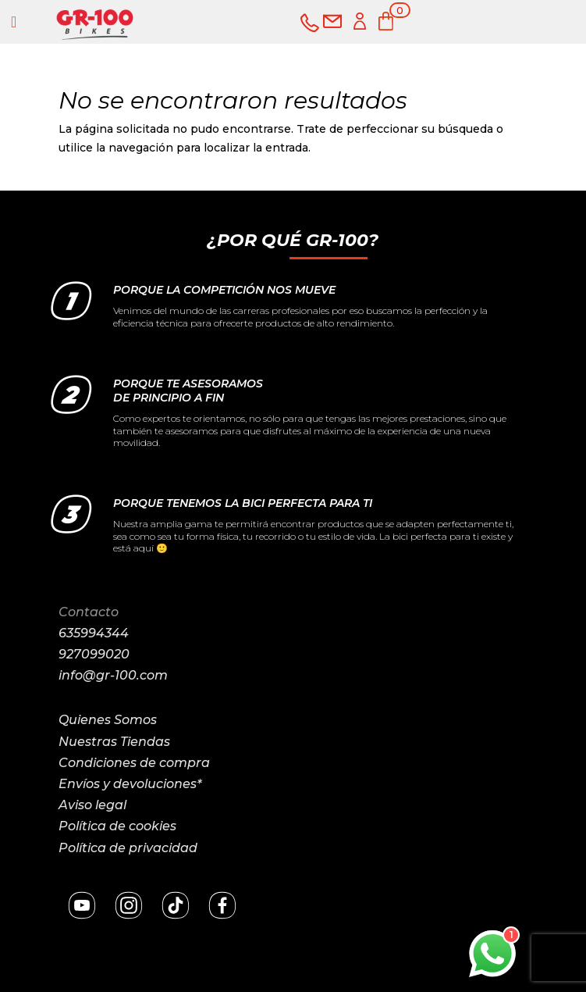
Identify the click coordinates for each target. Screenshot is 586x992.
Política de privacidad (128, 847)
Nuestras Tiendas (114, 741)
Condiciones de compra (134, 762)
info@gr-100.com (113, 675)
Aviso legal (92, 805)
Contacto (89, 612)
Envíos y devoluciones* (130, 783)
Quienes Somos (108, 719)
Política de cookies (117, 826)
